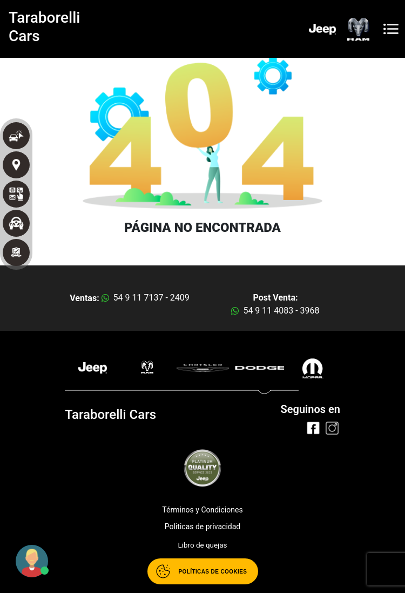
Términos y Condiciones (202, 509)
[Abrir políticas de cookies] (202, 571)
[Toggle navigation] (391, 29)
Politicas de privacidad (202, 526)
